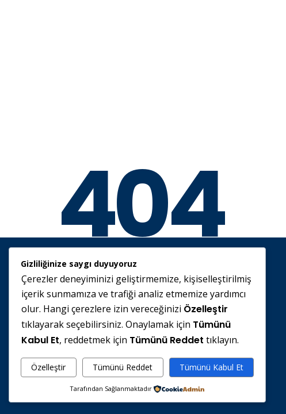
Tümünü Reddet (122, 367)
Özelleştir (48, 367)
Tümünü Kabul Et (211, 367)
